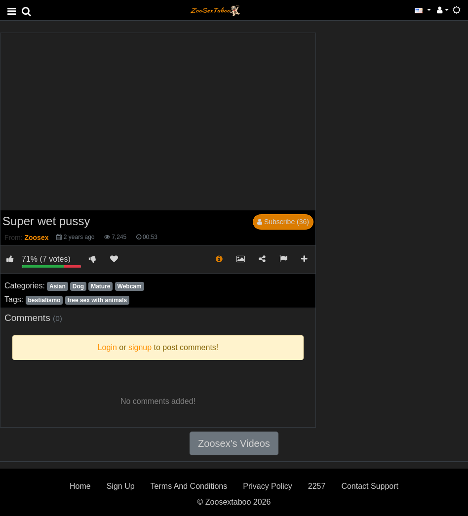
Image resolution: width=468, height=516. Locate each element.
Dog (78, 286)
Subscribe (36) (283, 222)
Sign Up (121, 486)
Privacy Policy (267, 486)
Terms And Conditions (189, 486)
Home (80, 486)
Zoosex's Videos (234, 443)
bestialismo (44, 300)
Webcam (129, 286)
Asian (57, 286)
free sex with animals (97, 300)
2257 (317, 486)
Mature (100, 286)
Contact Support (369, 486)
